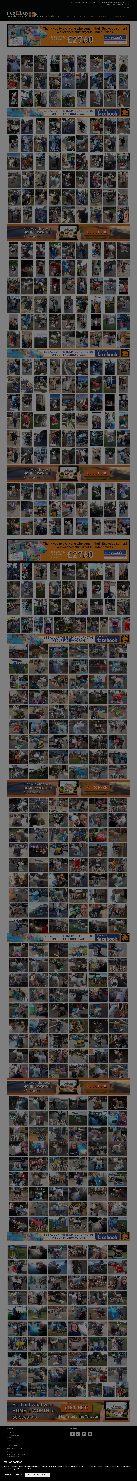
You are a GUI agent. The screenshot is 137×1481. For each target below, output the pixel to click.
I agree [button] (8, 1475)
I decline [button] (19, 1475)
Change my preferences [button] (37, 1475)
